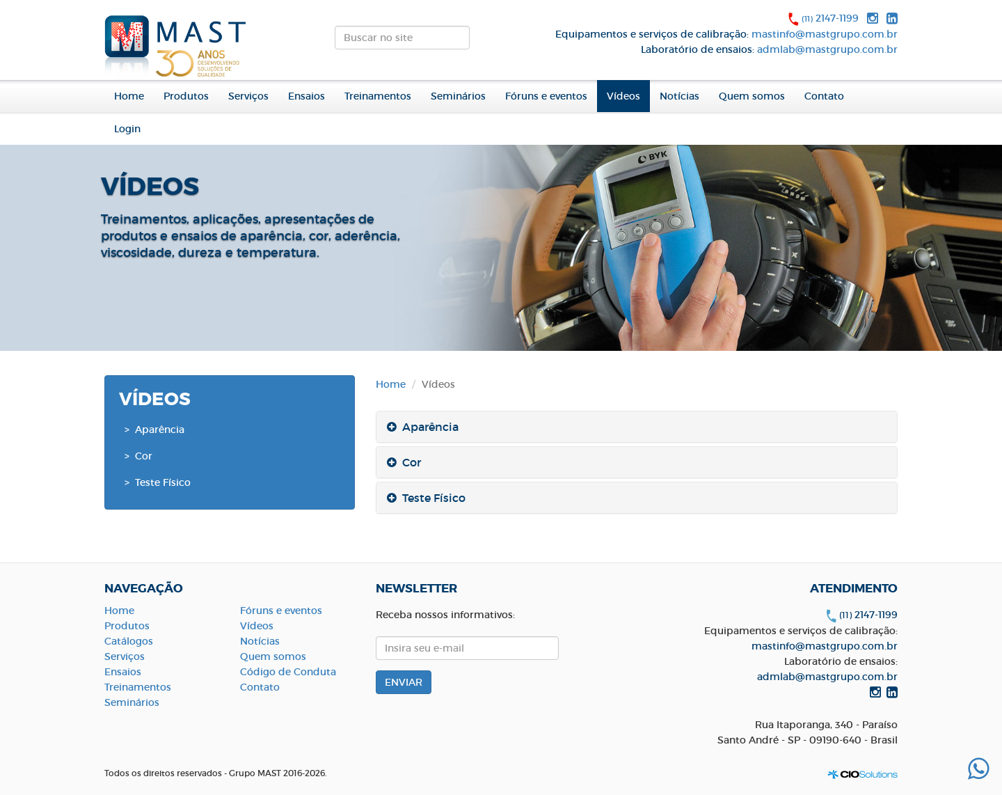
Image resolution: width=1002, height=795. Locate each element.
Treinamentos (377, 96)
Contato (824, 96)
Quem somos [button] (752, 96)
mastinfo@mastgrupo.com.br (825, 34)
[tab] (636, 426)
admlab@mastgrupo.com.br (827, 49)
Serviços (248, 96)
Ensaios (306, 96)
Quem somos (273, 656)
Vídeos (623, 96)
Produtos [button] (186, 96)
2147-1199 (830, 18)
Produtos (127, 626)
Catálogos (128, 641)
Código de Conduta (288, 672)
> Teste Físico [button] (158, 482)
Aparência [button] (423, 427)
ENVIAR (481, 42)
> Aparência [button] (154, 429)
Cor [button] (404, 462)
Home (129, 96)
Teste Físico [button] (426, 498)
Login (127, 129)
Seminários (458, 96)
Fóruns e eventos (546, 96)
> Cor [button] (138, 456)
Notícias (679, 96)
